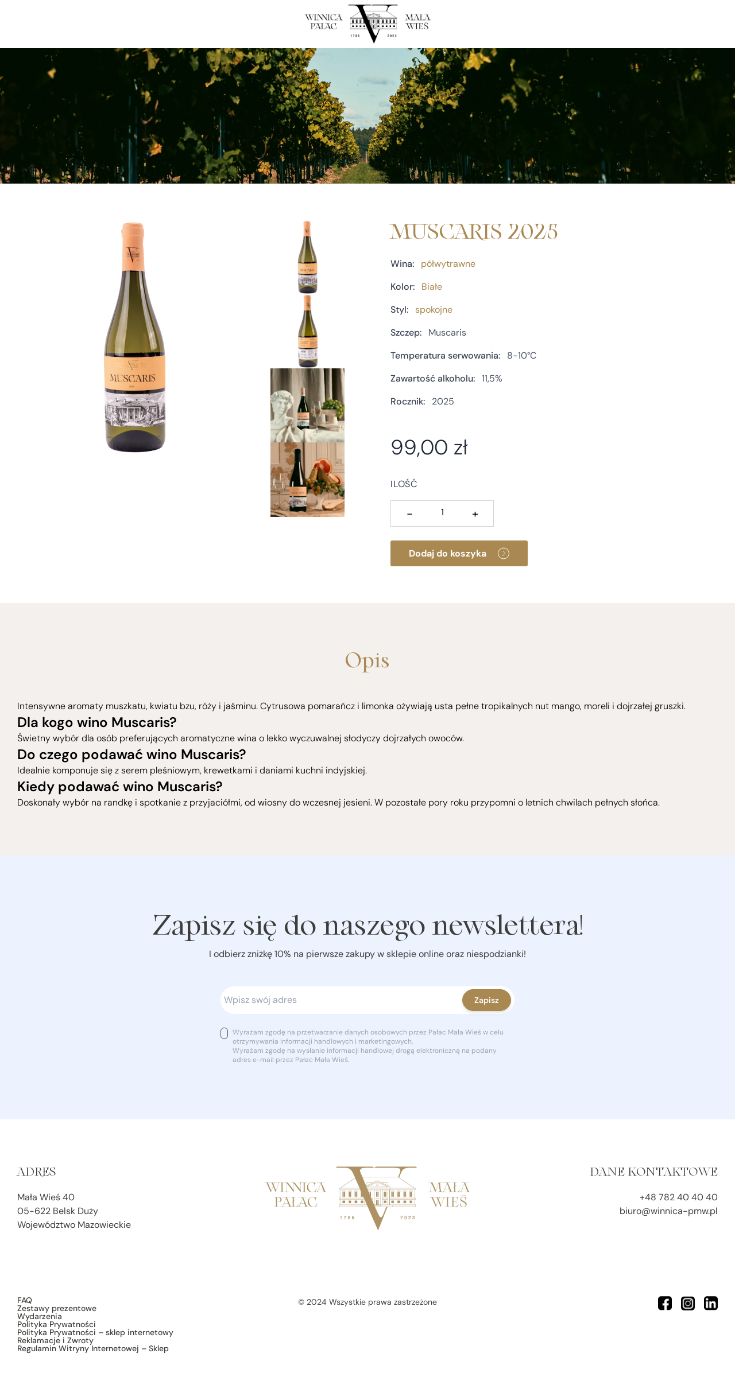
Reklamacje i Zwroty (55, 1340)
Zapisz (486, 1000)
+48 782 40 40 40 (679, 1197)
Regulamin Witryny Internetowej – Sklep (93, 1348)
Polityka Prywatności (56, 1324)
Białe (431, 287)
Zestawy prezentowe (56, 1308)
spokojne (433, 310)
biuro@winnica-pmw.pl (669, 1211)
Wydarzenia (39, 1316)
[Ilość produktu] (442, 512)
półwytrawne (448, 264)
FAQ (24, 1300)
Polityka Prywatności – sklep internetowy (95, 1332)
